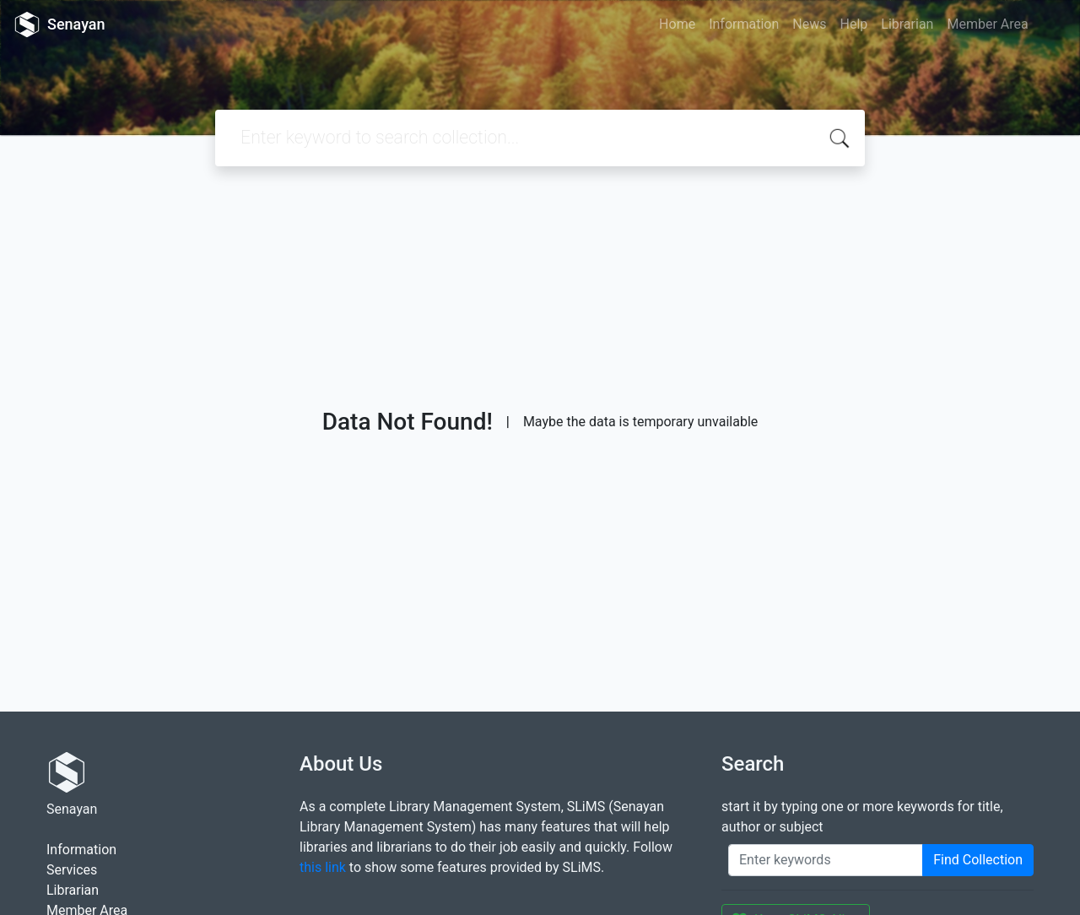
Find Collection (978, 860)
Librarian (907, 24)
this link (323, 867)
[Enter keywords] (825, 860)
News (809, 24)
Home (677, 24)
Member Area (987, 24)
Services (71, 870)
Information (744, 24)
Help (853, 24)
